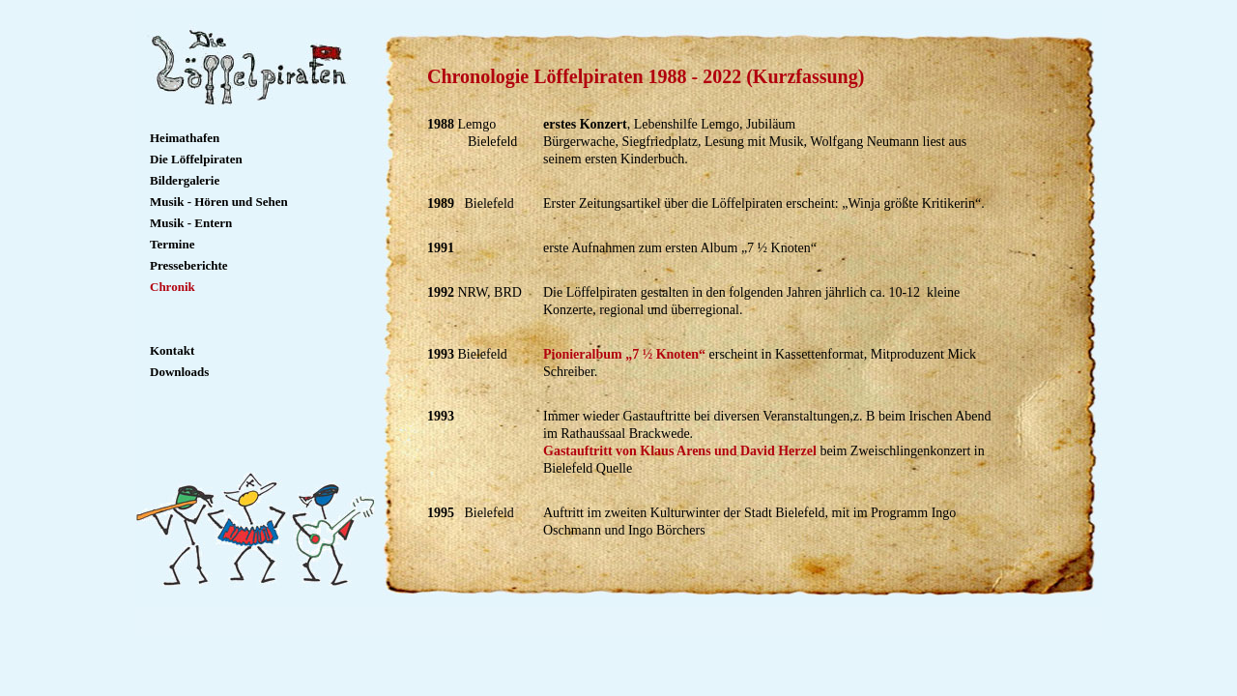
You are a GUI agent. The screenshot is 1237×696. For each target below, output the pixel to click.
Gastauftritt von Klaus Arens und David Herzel (680, 451)
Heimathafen (184, 137)
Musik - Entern (191, 223)
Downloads (179, 371)
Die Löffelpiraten (196, 159)
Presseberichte (189, 265)
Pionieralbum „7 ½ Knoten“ (624, 354)
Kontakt (172, 350)
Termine (172, 244)
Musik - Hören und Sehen (219, 201)
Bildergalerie (184, 180)
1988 (442, 124)
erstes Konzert (585, 124)
